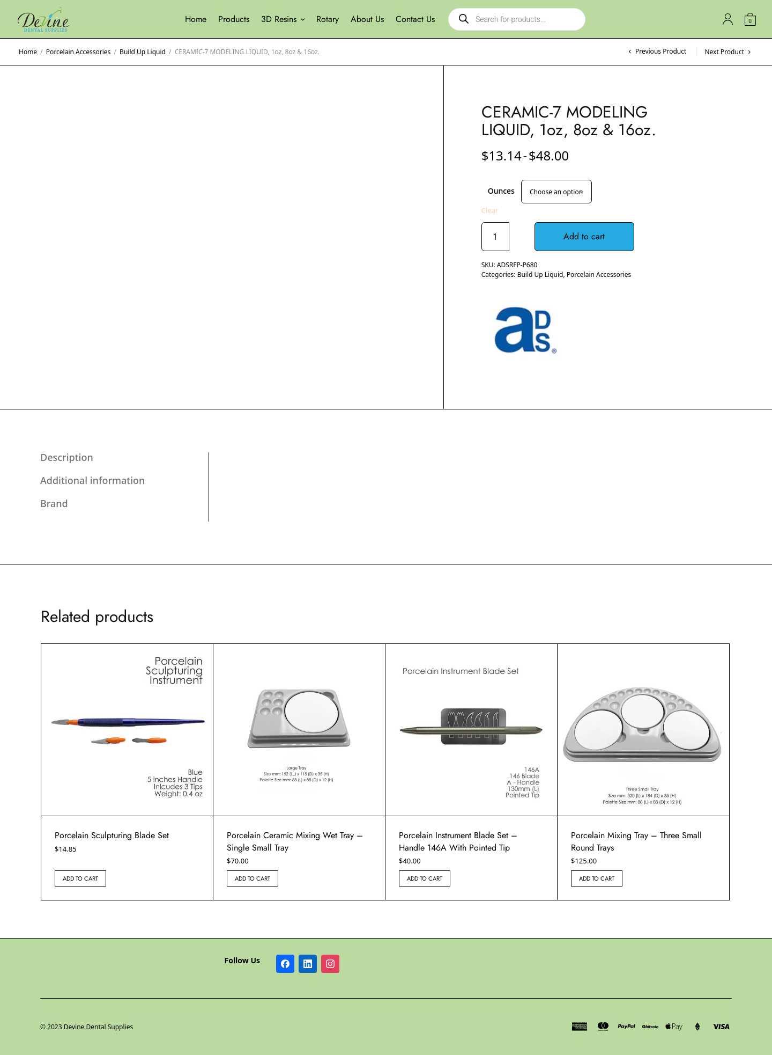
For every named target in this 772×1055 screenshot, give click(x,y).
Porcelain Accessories (78, 51)
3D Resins (278, 19)
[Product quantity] (495, 236)
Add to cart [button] (80, 878)
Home (195, 19)
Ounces (501, 191)
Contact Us (415, 19)
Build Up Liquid (143, 51)
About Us (367, 19)
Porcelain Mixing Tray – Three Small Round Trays (636, 841)
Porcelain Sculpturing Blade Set (112, 835)
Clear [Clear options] (490, 210)
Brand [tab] (54, 503)
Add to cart (585, 236)
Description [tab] (66, 457)
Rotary (327, 19)
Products (233, 19)
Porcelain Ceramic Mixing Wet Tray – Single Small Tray (295, 841)
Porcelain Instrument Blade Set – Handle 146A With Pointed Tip (458, 841)
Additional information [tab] (92, 480)
